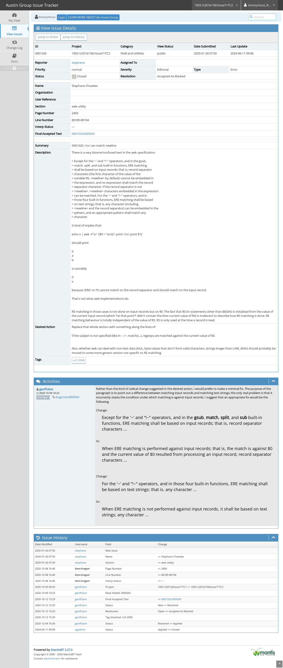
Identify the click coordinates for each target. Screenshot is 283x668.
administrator (52, 658)
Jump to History (74, 37)
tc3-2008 (79, 360)
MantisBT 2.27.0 (61, 650)
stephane (78, 62)
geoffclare (46, 389)
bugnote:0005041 (68, 397)
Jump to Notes (48, 37)
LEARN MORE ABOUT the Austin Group (93, 17)
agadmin (80, 629)
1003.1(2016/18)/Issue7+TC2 (216, 5)
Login (61, 17)
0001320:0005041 (83, 134)
